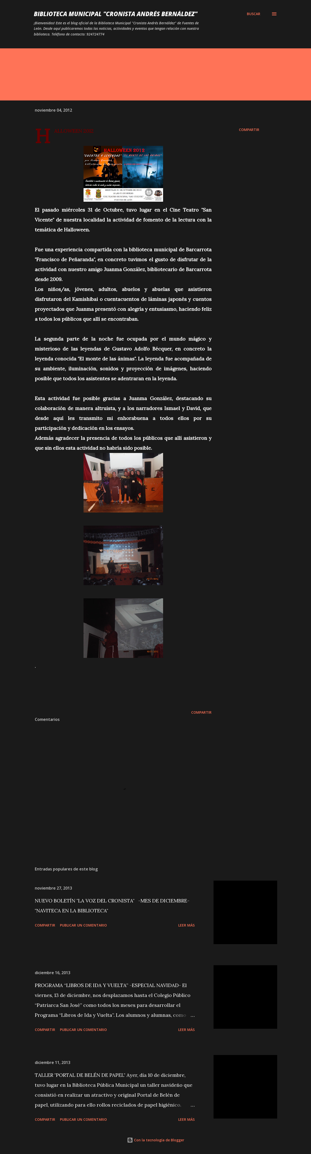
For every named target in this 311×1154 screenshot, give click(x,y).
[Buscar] (253, 14)
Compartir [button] (249, 129)
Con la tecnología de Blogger (155, 1140)
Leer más (186, 925)
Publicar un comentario (83, 925)
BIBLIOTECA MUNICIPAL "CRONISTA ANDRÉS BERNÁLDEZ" (115, 14)
